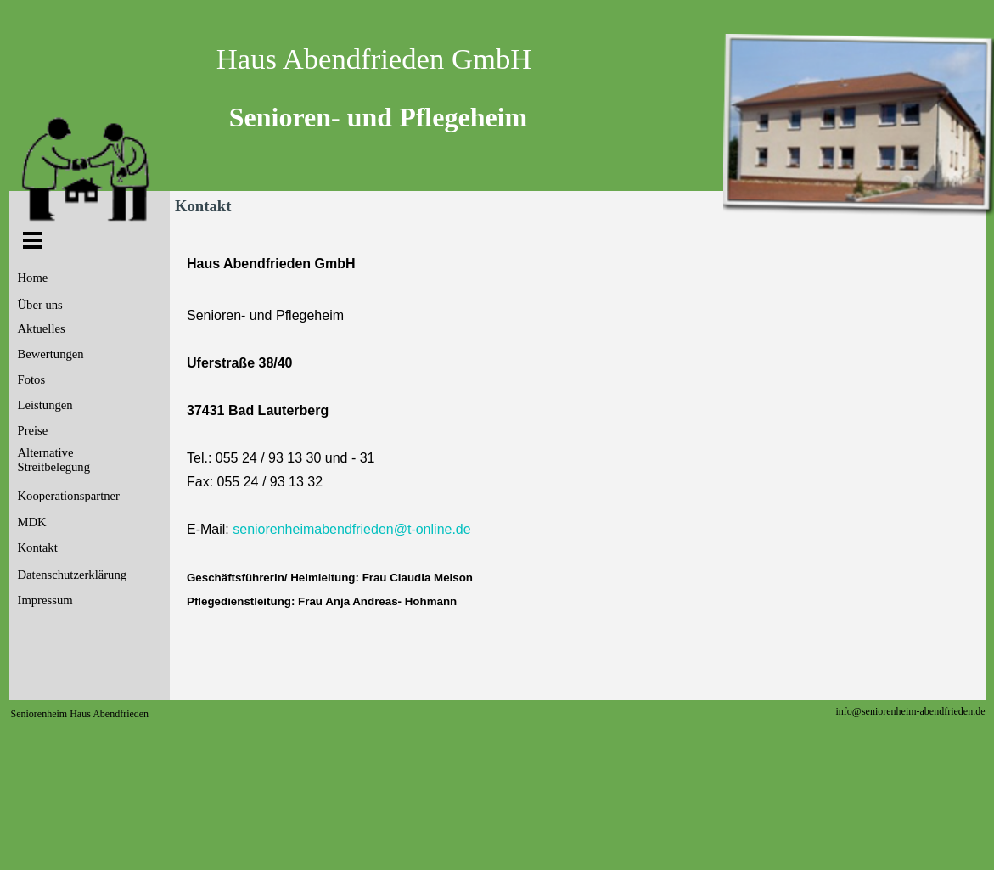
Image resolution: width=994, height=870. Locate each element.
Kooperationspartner (69, 495)
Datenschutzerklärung (72, 574)
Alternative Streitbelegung (54, 460)
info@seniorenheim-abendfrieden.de (911, 711)
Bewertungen (51, 354)
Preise (33, 430)
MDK (32, 522)
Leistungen (45, 405)
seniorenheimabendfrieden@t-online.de (351, 529)
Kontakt (38, 547)
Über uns (40, 305)
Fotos (32, 379)
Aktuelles (41, 328)
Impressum (45, 600)
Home (33, 277)
